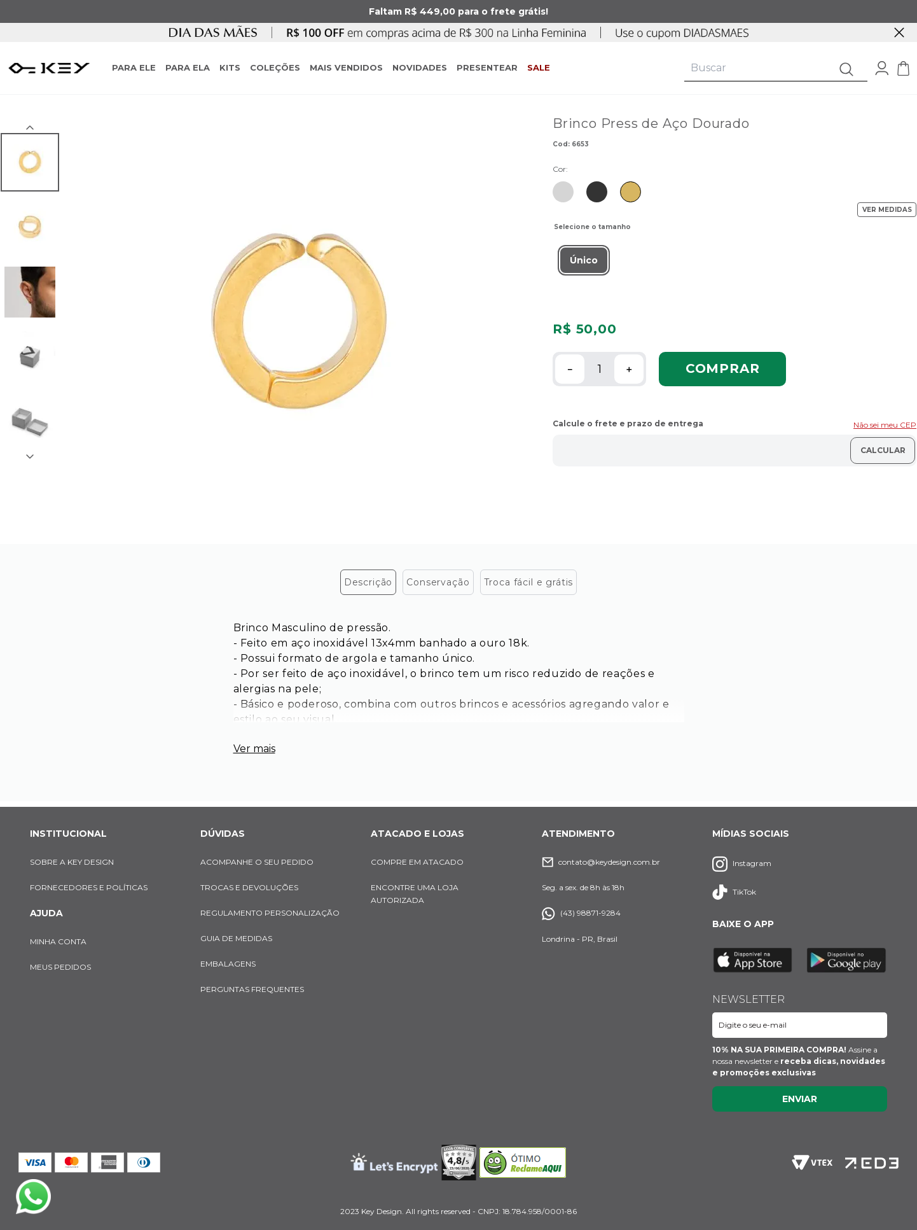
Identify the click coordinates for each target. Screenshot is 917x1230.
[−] (569, 369)
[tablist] (458, 584)
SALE (538, 67)
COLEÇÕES (275, 67)
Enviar (799, 1099)
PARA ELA (187, 67)
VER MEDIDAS (887, 210)
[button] (584, 260)
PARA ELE (134, 67)
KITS (229, 67)
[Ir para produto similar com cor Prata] (563, 191)
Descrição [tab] (368, 584)
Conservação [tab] (437, 584)
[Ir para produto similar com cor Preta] (596, 191)
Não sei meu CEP (884, 425)
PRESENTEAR (487, 67)
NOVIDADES (419, 67)
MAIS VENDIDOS (346, 67)
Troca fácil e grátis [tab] (529, 584)
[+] (629, 369)
